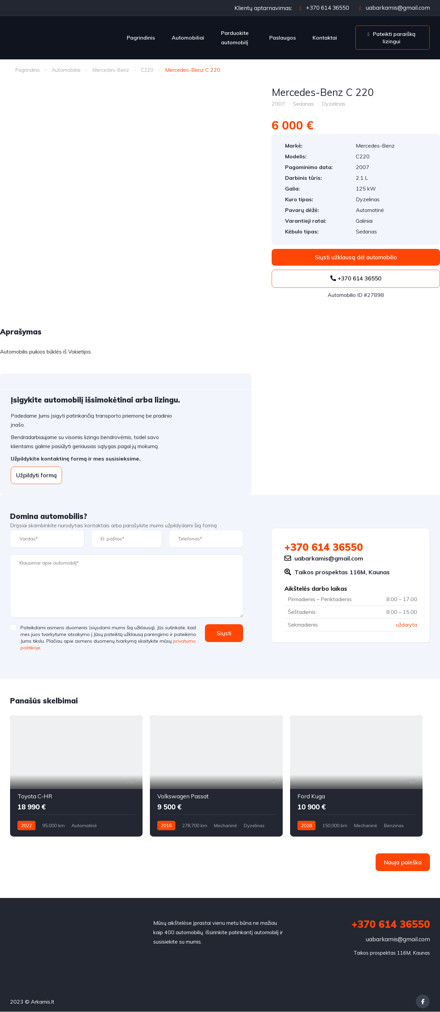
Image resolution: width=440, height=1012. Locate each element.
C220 (151, 69)
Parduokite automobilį (235, 38)
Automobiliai (188, 37)
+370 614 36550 (324, 7)
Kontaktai (325, 37)
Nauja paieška (403, 862)
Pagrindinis (141, 37)
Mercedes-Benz (113, 69)
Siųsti (222, 633)
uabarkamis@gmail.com (394, 7)
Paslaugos (282, 37)
